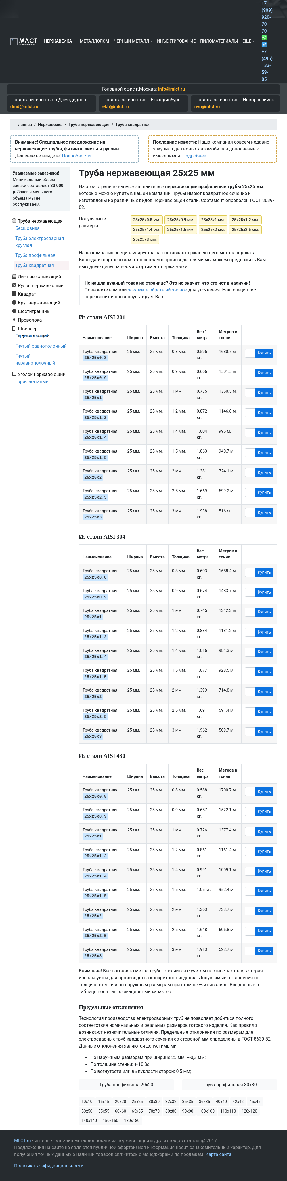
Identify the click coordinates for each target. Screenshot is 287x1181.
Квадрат (27, 294)
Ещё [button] (246, 41)
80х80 (170, 1111)
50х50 (86, 1111)
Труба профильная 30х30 (230, 1084)
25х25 (137, 1101)
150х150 (110, 1120)
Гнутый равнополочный (41, 346)
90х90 (187, 1111)
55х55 (103, 1111)
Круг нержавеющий (39, 302)
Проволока (30, 320)
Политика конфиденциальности (48, 1166)
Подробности (76, 156)
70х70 (154, 1111)
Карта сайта (218, 1154)
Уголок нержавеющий (42, 374)
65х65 (137, 1111)
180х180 (131, 1120)
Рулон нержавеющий (41, 285)
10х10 (86, 1101)
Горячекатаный (32, 336)
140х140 (89, 1120)
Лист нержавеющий (39, 276)
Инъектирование (176, 41)
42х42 (238, 1101)
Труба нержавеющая (40, 221)
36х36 (204, 1101)
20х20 (120, 1101)
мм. (146, 219)
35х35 (187, 1101)
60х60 (120, 1111)
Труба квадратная (34, 265)
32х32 (170, 1101)
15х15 (103, 1101)
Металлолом (94, 41)
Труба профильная (35, 255)
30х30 (154, 1101)
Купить (264, 353)
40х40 (221, 1101)
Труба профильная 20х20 (126, 1084)
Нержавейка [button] (58, 41)
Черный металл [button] (131, 41)
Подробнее (194, 156)
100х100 (207, 1111)
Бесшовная (27, 228)
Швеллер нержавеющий (33, 328)
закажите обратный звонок (157, 290)
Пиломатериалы (219, 41)
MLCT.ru (22, 1140)
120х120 (249, 1111)
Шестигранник (33, 311)
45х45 (254, 1101)
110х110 (228, 1111)
